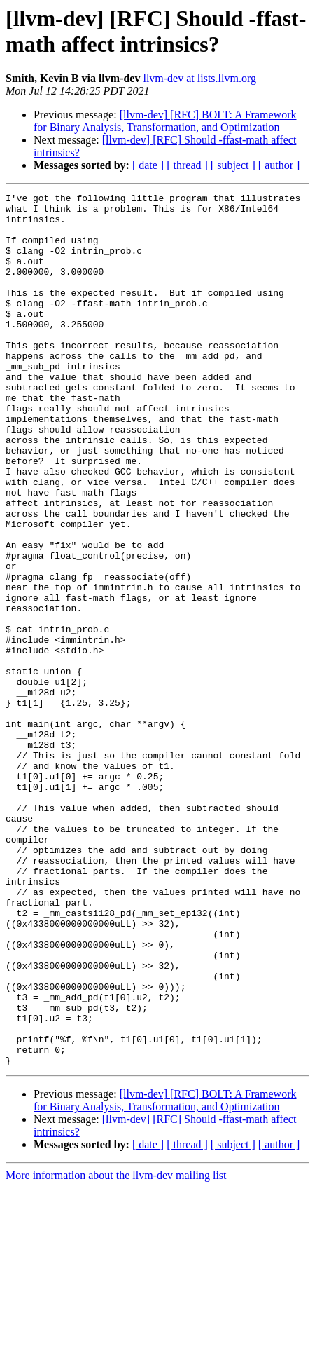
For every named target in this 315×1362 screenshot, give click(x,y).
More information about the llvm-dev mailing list (116, 1350)
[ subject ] (233, 165)
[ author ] (279, 165)
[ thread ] (187, 165)
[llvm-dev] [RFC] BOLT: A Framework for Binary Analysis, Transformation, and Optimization (165, 121)
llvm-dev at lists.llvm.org (199, 78)
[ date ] (148, 165)
